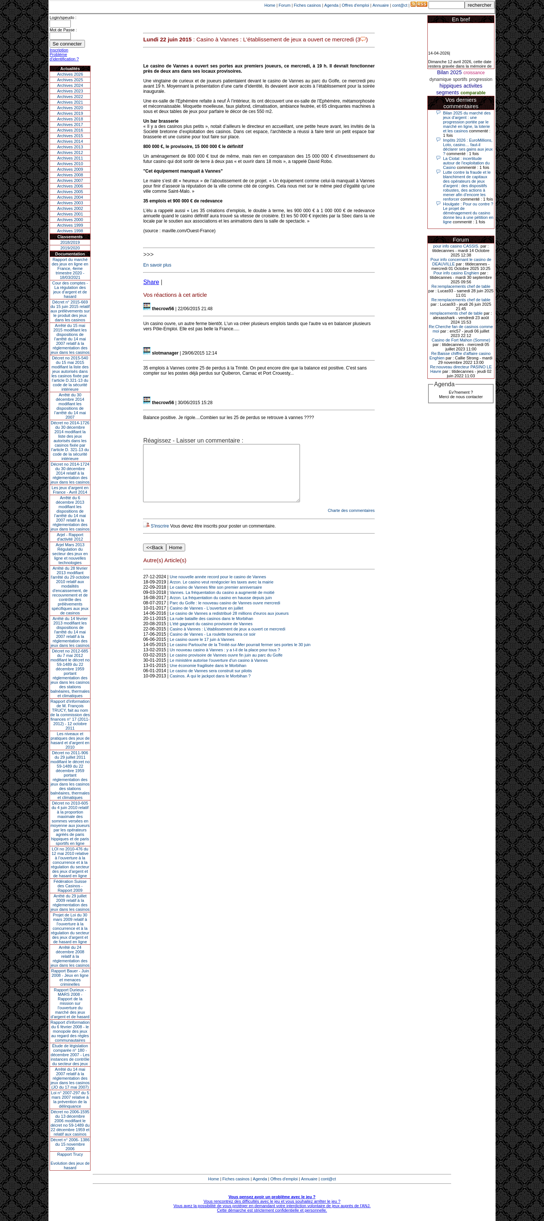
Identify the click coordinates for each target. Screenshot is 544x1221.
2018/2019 (70, 242)
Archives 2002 (70, 208)
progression (481, 79)
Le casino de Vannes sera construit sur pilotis (211, 682)
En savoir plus (157, 265)
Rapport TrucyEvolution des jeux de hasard (70, 1161)
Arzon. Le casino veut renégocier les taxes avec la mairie (221, 593)
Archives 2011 (70, 158)
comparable (473, 92)
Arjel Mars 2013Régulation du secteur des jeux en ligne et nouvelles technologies (70, 553)
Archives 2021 (70, 102)
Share (151, 282)
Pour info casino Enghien (456, 273)
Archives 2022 (70, 96)
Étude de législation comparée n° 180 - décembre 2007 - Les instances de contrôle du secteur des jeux (70, 1055)
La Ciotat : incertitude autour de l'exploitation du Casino (466, 163)
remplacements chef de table (456, 313)
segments (447, 92)
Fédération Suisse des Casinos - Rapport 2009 (70, 886)
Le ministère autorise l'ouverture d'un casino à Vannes (219, 671)
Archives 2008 (70, 175)
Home (270, 5)
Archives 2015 (70, 135)
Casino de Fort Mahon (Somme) (460, 340)
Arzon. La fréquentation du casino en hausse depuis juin (221, 609)
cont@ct (400, 5)
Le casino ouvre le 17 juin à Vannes (202, 650)
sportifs (460, 79)
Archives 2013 (70, 147)
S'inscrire (160, 537)
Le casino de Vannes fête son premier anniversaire (216, 598)
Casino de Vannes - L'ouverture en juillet (206, 619)
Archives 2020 (70, 108)
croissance (474, 72)
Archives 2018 (70, 119)
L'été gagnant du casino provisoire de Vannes (211, 635)
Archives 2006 (70, 186)
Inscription (59, 50)
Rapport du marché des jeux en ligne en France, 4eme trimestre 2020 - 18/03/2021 (70, 268)
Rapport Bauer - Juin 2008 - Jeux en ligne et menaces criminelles (70, 977)
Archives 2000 (70, 219)
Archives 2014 (70, 141)
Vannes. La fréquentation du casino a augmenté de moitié (222, 603)
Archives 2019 (70, 113)
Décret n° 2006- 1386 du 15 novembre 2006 (70, 1144)
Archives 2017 (70, 124)
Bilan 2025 (449, 72)
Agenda (331, 5)
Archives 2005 (70, 191)
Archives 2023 (70, 91)
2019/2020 (70, 248)
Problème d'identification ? (64, 56)
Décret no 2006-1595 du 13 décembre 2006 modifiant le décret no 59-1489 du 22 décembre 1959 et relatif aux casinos (70, 1123)
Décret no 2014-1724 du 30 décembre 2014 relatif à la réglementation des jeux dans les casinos (70, 473)
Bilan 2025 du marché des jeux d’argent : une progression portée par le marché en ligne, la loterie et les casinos (467, 122)
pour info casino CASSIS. (456, 246)
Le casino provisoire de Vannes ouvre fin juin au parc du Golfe (226, 666)
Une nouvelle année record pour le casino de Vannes (218, 588)
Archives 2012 (70, 152)
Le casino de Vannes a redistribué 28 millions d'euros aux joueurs (229, 624)
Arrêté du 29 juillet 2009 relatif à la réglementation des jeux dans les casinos (70, 903)
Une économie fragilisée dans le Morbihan (208, 676)
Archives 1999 (70, 225)
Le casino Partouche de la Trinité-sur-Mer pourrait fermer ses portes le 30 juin (240, 656)
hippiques (451, 86)
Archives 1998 (70, 231)
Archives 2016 (70, 130)
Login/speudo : (63, 17)
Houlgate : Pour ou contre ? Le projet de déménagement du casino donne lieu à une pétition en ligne (468, 213)
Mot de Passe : (63, 30)
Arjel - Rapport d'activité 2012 (70, 536)
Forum (285, 5)
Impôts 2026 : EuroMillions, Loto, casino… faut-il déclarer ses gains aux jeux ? (468, 147)
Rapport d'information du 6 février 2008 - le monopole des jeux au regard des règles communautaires (70, 1031)
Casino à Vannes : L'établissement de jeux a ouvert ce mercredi (227, 640)
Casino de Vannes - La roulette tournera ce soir (213, 645)
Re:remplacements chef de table (460, 286)
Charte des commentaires (351, 521)
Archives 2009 (70, 169)
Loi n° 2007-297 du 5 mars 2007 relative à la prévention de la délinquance (70, 1099)
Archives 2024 (70, 85)
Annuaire (381, 5)
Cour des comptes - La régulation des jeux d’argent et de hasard (70, 290)
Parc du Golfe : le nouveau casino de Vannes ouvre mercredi (225, 614)
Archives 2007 (70, 180)
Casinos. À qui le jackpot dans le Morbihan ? (210, 687)
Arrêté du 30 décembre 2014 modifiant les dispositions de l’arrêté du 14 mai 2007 (70, 406)
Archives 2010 (70, 163)
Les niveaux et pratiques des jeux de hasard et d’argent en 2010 (70, 740)
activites (473, 86)
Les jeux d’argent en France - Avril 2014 (69, 489)
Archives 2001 (70, 214)
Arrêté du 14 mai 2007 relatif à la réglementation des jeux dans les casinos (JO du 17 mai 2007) (70, 1078)
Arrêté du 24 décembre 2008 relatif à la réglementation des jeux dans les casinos (70, 956)
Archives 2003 (70, 203)
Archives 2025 (70, 80)
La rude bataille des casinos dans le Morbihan (211, 629)
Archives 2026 (70, 74)
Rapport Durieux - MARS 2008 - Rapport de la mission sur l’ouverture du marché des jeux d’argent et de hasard (70, 1003)
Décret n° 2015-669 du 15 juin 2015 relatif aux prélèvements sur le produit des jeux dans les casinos (69, 311)
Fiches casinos (307, 5)
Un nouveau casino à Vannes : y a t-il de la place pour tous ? (225, 661)
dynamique (440, 79)
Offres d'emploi (355, 5)
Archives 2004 (70, 197)
